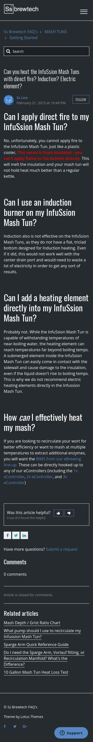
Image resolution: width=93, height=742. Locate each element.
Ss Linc (22, 97)
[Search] (46, 51)
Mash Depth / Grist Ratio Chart (32, 622)
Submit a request (62, 549)
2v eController (40, 476)
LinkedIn (24, 535)
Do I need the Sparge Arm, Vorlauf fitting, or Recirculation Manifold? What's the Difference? (44, 658)
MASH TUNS (55, 31)
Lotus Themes (32, 716)
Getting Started (23, 37)
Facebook (7, 535)
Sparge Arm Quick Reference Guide (36, 644)
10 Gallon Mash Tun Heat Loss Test (36, 672)
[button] (83, 10)
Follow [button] (81, 99)
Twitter (16, 535)
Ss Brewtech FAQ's (21, 31)
